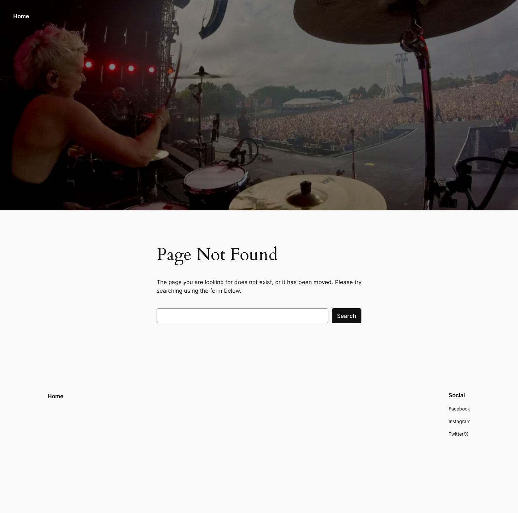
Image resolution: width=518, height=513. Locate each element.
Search (346, 316)
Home (21, 16)
